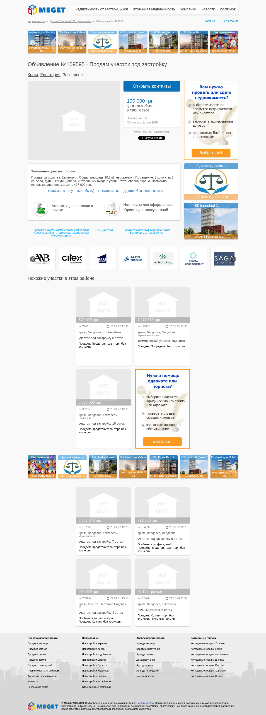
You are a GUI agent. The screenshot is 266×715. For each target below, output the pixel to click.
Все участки (104, 230)
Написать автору (60, 191)
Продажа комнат (37, 648)
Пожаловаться (108, 191)
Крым (33, 74)
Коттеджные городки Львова (207, 676)
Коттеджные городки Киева (206, 648)
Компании (188, 9)
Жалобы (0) (85, 191)
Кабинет (210, 21)
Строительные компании (96, 687)
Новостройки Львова (94, 676)
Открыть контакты (152, 86)
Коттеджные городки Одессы (207, 665)
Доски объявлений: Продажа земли (70, 21)
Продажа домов (37, 654)
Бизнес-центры (145, 676)
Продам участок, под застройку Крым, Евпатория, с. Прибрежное (146, 231)
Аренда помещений (147, 670)
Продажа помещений (40, 665)
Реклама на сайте (38, 687)
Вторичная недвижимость (154, 9)
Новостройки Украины (95, 643)
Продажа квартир (38, 643)
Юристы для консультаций (145, 210)
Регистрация (230, 21)
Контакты (33, 681)
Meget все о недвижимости (43, 706)
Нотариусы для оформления (147, 205)
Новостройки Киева (93, 648)
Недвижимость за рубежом (43, 670)
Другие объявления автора (143, 191)
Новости (208, 9)
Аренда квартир (145, 643)
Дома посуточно (145, 659)
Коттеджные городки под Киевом (210, 654)
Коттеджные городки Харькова (208, 670)
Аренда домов (144, 654)
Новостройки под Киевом (96, 654)
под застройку (149, 64)
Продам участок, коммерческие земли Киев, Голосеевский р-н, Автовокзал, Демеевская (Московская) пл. (61, 232)
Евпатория (50, 74)
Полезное (228, 9)
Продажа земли (37, 659)
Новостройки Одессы (94, 665)
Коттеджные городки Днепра (207, 659)
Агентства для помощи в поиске (72, 208)
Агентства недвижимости (42, 676)
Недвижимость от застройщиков (101, 9)
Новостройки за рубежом (96, 681)
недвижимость (161, 131)
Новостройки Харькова (95, 670)
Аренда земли (144, 665)
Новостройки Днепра (94, 659)
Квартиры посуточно (148, 648)
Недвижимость (36, 21)
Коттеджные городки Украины (208, 643)
